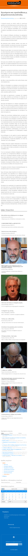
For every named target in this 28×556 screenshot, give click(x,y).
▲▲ (26, 508)
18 (2, 499)
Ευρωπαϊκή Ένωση (8, 472)
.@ (15, 527)
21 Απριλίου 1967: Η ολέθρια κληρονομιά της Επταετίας (14, 445)
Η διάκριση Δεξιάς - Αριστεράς (9, 336)
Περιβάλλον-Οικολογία (8, 467)
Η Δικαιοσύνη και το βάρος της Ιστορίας (11, 414)
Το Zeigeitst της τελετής (7, 310)
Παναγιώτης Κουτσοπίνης (7, 18)
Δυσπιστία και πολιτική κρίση (8, 231)
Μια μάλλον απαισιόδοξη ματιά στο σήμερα (12, 215)
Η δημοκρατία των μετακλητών (14, 443)
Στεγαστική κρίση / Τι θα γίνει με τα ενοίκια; (13, 456)
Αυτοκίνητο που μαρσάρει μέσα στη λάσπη (12, 327)
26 (25, 497)
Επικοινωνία (6, 516)
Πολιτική (6, 464)
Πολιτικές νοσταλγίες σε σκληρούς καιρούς (11, 302)
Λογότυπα (6, 517)
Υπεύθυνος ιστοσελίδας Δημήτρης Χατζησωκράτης (15, 514)
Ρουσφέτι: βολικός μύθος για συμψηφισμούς (13, 450)
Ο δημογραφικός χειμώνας (14, 453)
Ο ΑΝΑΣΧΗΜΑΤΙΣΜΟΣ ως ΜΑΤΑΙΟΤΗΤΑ (10, 223)
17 (2, 497)
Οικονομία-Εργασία (8, 466)
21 (9, 497)
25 (22, 497)
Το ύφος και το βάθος (6, 370)
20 (6, 497)
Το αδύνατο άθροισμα (14, 447)
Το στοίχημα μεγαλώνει (14, 435)
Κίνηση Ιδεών (6, 474)
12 (25, 494)
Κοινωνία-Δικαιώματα (9, 471)
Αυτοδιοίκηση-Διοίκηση (9, 469)
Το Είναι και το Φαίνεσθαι (7, 318)
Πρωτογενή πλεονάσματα (14, 452)
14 (2, 493)
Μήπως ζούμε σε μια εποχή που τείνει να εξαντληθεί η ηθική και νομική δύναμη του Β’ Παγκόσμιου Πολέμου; (12, 266)
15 (2, 494)
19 (25, 496)
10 (19, 494)
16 (2, 496)
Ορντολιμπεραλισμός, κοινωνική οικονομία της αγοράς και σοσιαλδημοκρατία (12, 379)
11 (22, 494)
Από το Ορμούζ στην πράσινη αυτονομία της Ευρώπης (14, 438)
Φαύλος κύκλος (12, 440)
